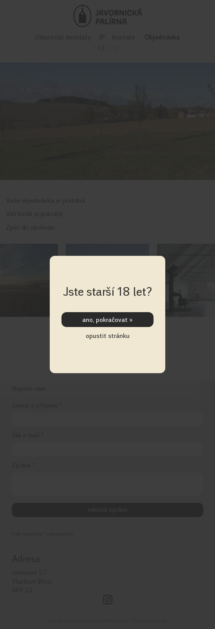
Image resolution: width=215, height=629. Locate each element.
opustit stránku (108, 336)
